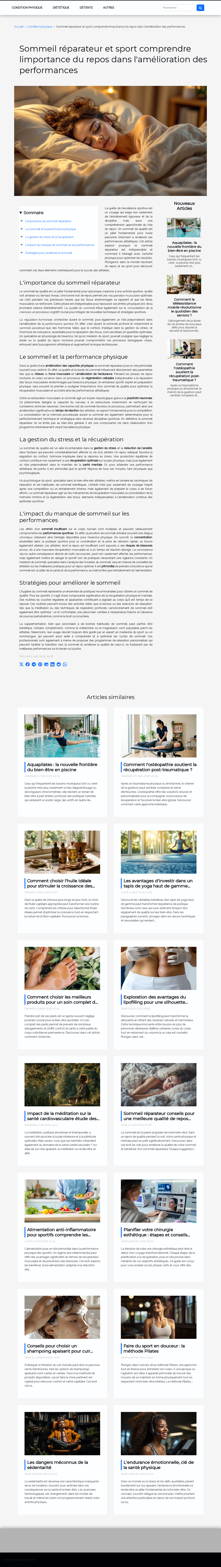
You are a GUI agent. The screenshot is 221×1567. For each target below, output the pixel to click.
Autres (108, 7)
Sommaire (33, 212)
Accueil (18, 26)
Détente (86, 7)
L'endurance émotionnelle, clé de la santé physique (158, 1465)
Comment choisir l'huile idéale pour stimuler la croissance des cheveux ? (59, 886)
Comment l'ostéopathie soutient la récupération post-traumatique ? (184, 372)
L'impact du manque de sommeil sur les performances (59, 245)
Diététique (61, 7)
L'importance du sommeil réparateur (48, 221)
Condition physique (27, 7)
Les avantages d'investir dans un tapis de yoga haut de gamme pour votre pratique (158, 886)
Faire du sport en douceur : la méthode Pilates (154, 1348)
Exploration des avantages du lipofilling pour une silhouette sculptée (154, 1002)
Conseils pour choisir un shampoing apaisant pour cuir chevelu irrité (58, 1351)
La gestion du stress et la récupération (49, 237)
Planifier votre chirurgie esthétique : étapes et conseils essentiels (155, 1235)
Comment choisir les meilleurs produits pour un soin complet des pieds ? (63, 1002)
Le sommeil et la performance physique (50, 229)
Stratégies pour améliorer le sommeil (48, 253)
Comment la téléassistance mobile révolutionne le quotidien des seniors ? (184, 307)
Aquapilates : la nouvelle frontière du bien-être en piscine (184, 247)
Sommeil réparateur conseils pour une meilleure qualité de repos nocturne (158, 1118)
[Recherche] (178, 7)
